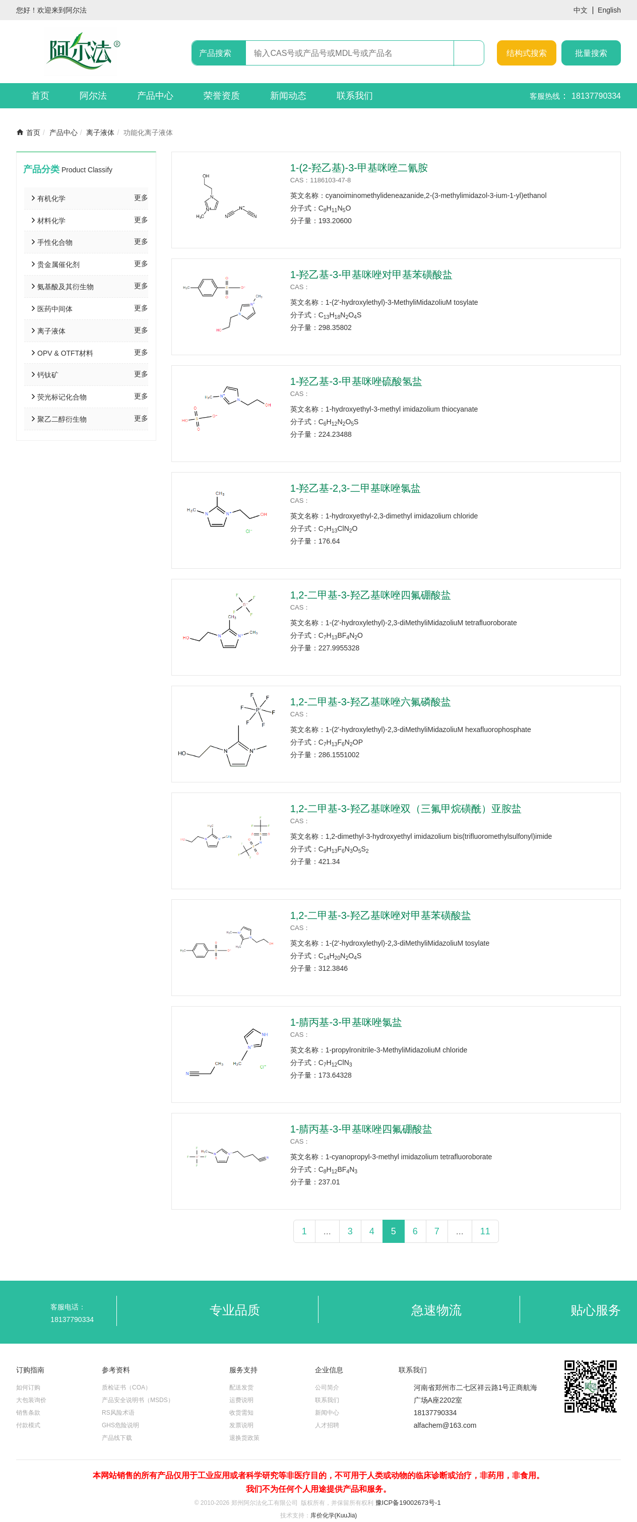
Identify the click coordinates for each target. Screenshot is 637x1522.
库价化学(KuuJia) (333, 1515)
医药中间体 (55, 309)
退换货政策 (244, 1437)
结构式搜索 (526, 53)
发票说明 (241, 1425)
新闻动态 (288, 96)
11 (485, 1231)
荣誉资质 (222, 96)
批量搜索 (591, 53)
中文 (581, 10)
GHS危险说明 (120, 1425)
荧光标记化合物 (62, 397)
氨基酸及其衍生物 (65, 287)
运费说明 (241, 1400)
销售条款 (28, 1412)
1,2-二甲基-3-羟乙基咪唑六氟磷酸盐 (370, 701)
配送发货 (241, 1387)
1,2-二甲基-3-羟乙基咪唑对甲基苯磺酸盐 (380, 915)
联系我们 (355, 96)
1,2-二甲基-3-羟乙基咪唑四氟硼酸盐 (370, 595)
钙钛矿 (47, 375)
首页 (40, 96)
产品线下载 (117, 1437)
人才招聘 (327, 1425)
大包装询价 (31, 1400)
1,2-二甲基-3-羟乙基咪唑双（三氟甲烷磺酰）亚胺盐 (406, 808)
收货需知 (241, 1412)
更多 (141, 197)
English (609, 10)
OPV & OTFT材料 (65, 353)
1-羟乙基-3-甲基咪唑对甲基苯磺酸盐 (371, 274)
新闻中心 (327, 1412)
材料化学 (51, 221)
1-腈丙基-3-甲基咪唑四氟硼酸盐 (361, 1129)
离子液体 (100, 132)
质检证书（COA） (126, 1387)
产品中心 (155, 96)
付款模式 (28, 1425)
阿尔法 (93, 96)
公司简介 (327, 1387)
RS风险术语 (118, 1412)
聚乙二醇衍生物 (62, 419)
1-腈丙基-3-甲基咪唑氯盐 (346, 1022)
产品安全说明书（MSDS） (138, 1400)
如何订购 (28, 1387)
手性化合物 (55, 242)
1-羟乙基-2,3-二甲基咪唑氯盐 (355, 488)
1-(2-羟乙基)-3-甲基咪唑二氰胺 (359, 167)
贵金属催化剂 (58, 264)
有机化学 (51, 198)
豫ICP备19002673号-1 (408, 1502)
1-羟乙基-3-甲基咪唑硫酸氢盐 (356, 381)
